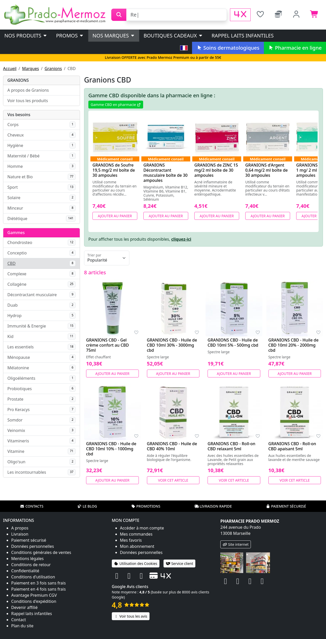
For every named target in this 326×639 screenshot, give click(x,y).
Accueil (10, 68)
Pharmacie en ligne (295, 47)
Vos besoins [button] (18, 114)
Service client (179, 563)
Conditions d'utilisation (33, 577)
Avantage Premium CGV (34, 595)
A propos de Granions (28, 90)
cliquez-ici (181, 239)
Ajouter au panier (115, 215)
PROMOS (70, 35)
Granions (53, 68)
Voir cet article (173, 480)
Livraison (19, 534)
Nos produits (25, 35)
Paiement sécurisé (286, 506)
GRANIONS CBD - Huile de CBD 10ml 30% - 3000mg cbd (172, 345)
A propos (19, 528)
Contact (18, 619)
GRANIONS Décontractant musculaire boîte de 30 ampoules (165, 172)
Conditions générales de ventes (41, 552)
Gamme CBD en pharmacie (116, 104)
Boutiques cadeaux (173, 35)
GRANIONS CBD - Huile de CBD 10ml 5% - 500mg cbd (233, 342)
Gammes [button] (16, 232)
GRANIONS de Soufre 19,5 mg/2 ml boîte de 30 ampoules (113, 170)
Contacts (32, 506)
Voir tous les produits (27, 100)
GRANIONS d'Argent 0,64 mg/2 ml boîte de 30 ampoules (266, 170)
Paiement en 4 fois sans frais (38, 589)
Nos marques (113, 35)
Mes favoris (131, 540)
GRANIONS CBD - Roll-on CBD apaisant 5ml (292, 446)
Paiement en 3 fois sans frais (38, 583)
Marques (30, 68)
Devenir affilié (24, 607)
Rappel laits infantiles (243, 35)
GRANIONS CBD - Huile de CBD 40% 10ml (172, 446)
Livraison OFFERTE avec (163, 57)
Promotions (145, 506)
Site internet (236, 544)
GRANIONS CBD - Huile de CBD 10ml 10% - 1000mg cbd (111, 449)
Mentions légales (27, 558)
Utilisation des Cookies (135, 563)
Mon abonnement (137, 546)
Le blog (87, 506)
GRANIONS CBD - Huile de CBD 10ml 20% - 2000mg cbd (293, 345)
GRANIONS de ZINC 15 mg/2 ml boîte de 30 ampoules (216, 170)
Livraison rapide (213, 506)
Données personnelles (32, 546)
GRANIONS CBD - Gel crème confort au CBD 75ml (107, 345)
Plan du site (22, 626)
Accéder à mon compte (142, 528)
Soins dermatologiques (227, 47)
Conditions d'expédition (33, 601)
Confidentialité (25, 571)
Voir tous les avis (130, 616)
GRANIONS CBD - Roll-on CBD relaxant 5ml (231, 446)
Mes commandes (136, 534)
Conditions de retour (31, 564)
